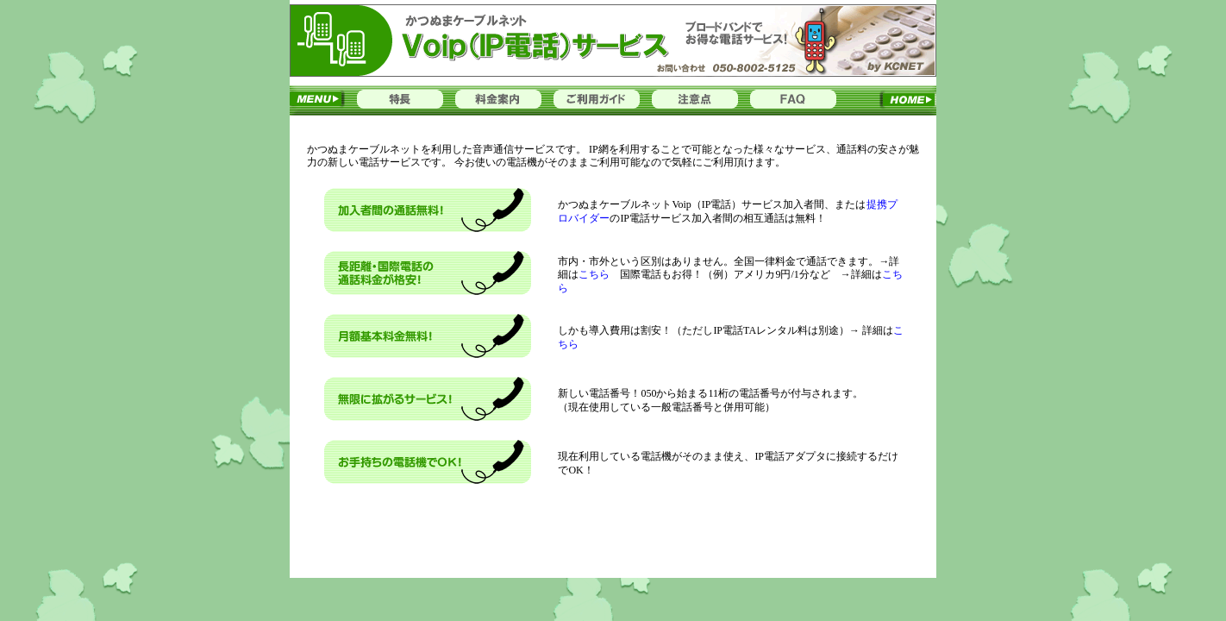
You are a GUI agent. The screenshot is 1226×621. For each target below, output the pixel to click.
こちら (599, 274)
